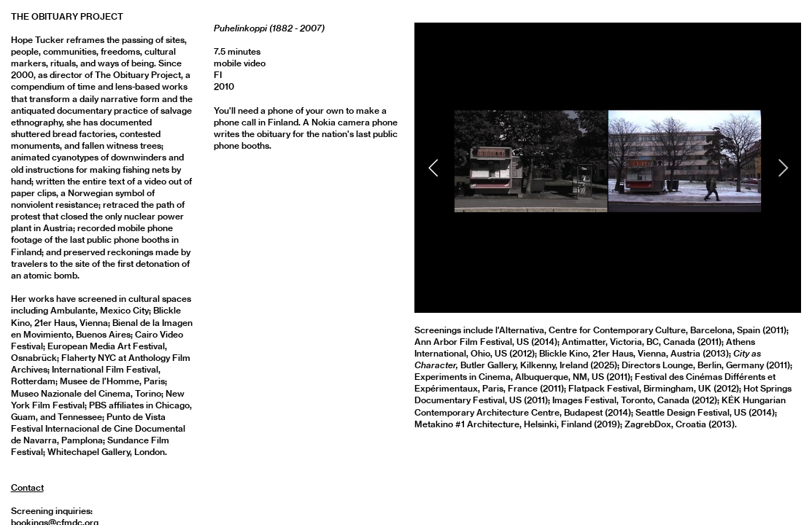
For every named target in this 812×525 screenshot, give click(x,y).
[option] (607, 168)
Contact (27, 487)
